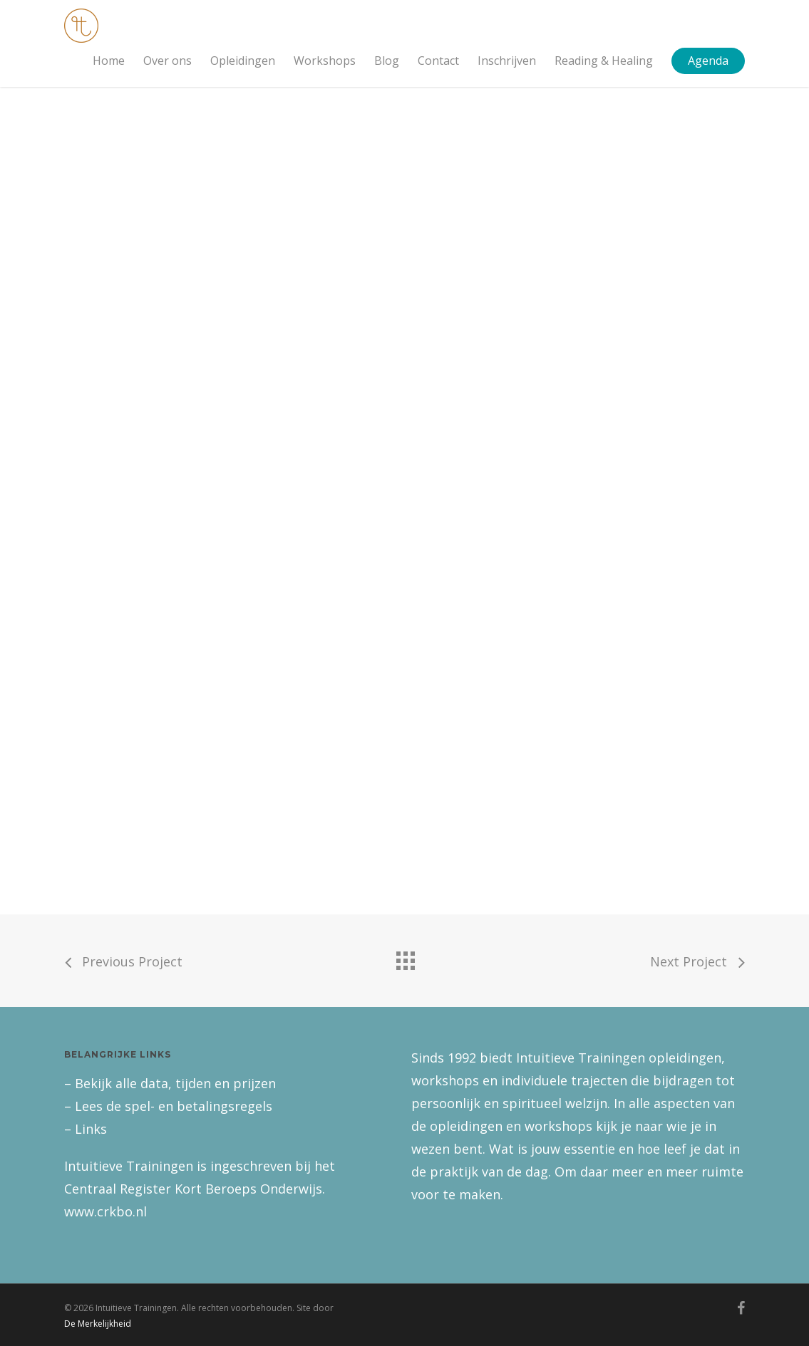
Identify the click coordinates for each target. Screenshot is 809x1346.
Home (109, 60)
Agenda (708, 60)
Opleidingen (242, 60)
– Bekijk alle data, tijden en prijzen (170, 1083)
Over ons (167, 60)
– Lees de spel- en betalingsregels (168, 1106)
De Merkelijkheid (97, 1324)
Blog (386, 60)
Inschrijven (507, 60)
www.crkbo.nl (105, 1211)
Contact (438, 60)
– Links (85, 1128)
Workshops (325, 60)
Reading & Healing (604, 60)
